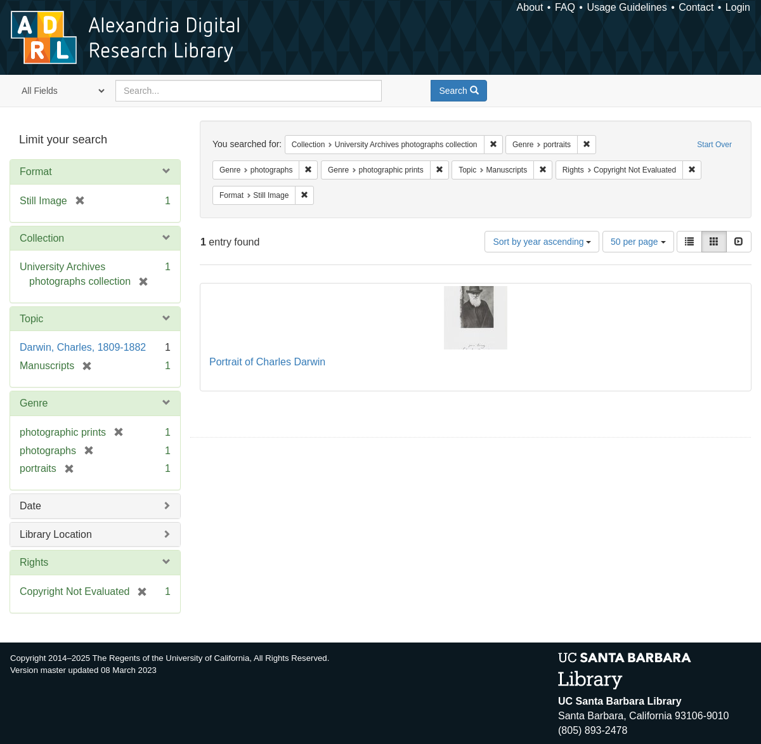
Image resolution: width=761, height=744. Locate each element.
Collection (42, 238)
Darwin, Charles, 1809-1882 (83, 347)
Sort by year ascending (542, 242)
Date (30, 505)
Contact (696, 7)
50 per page (638, 242)
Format (36, 171)
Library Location (56, 534)
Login (737, 7)
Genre (34, 403)
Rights (34, 562)
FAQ (565, 7)
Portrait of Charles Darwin (267, 361)
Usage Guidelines (627, 7)
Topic (31, 318)
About (530, 7)
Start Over (714, 144)
